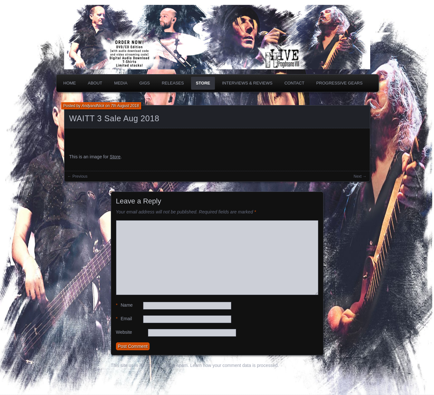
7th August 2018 (125, 106)
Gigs (144, 83)
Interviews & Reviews (247, 83)
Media (120, 83)
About (95, 83)
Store (203, 83)
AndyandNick (93, 106)
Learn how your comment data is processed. (234, 365)
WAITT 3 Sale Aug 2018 (114, 118)
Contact (294, 83)
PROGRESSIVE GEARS (339, 83)
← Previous (78, 176)
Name (124, 305)
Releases (173, 83)
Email (124, 318)
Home (69, 83)
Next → (359, 176)
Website (124, 332)
